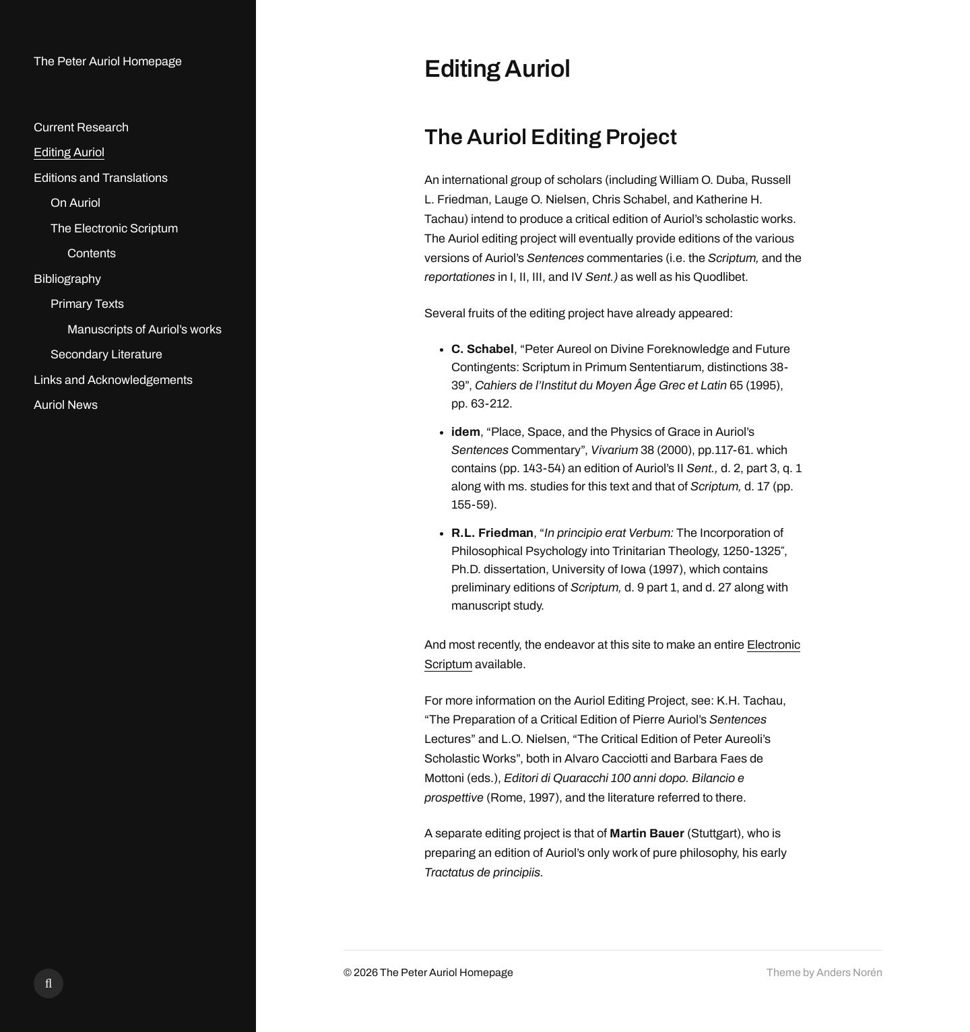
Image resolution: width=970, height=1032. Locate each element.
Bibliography (67, 279)
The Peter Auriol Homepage (108, 61)
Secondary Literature (106, 354)
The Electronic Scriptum (114, 228)
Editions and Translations (101, 178)
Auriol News (66, 405)
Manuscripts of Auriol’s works (144, 329)
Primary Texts (87, 304)
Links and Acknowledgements (113, 380)
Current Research (81, 127)
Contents (91, 253)
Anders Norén (849, 972)
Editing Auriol (69, 152)
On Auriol (75, 202)
